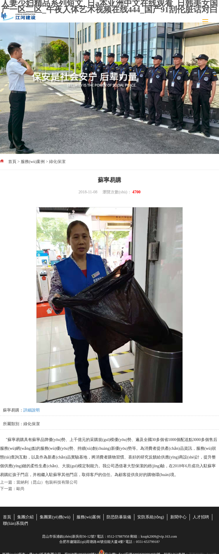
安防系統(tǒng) (150, 517)
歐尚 (20, 489)
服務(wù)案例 (33, 161)
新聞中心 (178, 517)
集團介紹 (25, 517)
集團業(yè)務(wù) (55, 517)
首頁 (12, 161)
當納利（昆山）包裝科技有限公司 (47, 482)
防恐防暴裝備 (119, 517)
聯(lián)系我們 (15, 523)
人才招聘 (201, 517)
